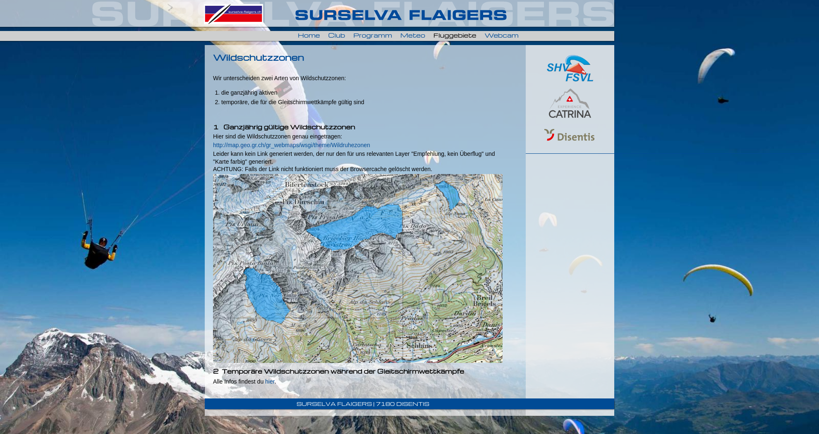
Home (309, 35)
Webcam (501, 35)
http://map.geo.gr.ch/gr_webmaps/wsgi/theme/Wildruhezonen (291, 145)
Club (336, 35)
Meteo (412, 35)
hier (270, 381)
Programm (372, 35)
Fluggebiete (455, 35)
